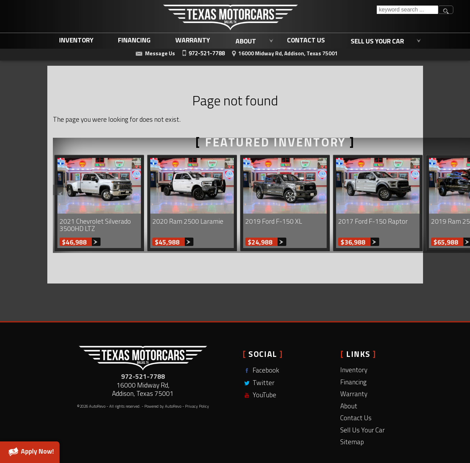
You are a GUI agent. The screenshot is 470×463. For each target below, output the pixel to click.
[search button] (445, 10)
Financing (353, 382)
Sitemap (352, 442)
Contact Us (356, 418)
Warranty (353, 394)
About (348, 406)
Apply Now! (30, 451)
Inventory (76, 39)
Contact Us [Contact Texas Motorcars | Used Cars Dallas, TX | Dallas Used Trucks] (306, 39)
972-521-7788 (143, 376)
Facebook (260, 370)
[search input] (407, 10)
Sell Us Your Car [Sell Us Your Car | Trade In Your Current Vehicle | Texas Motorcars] (377, 40)
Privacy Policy (197, 406)
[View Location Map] (284, 52)
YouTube (259, 395)
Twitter (258, 382)
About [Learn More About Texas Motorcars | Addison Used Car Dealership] (246, 40)
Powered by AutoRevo (162, 406)
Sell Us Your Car (362, 430)
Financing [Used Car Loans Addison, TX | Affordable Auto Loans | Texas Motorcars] (134, 39)
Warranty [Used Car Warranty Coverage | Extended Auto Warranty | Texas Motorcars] (192, 39)
